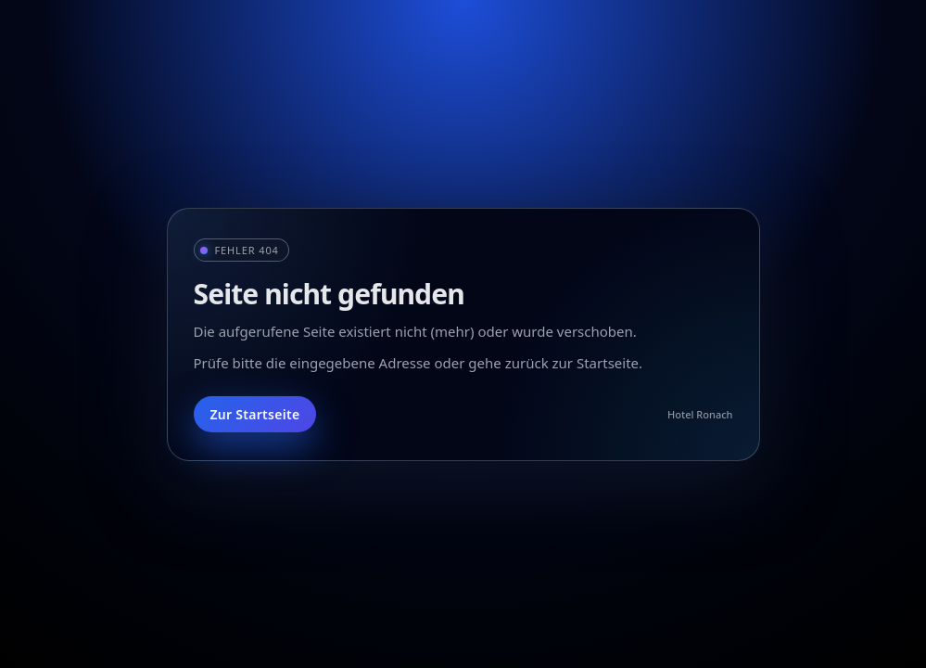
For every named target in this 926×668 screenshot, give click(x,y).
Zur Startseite (255, 414)
